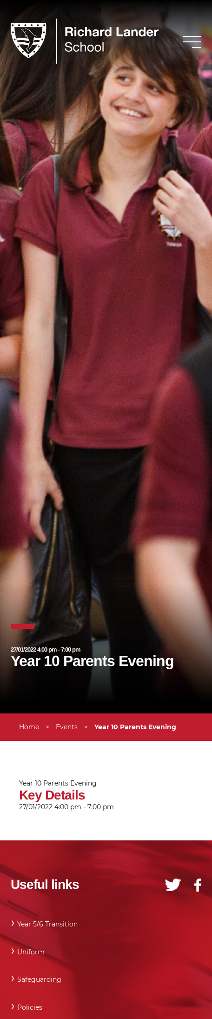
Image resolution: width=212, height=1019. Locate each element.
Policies (29, 1007)
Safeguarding (39, 979)
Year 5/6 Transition (47, 924)
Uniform (31, 952)
